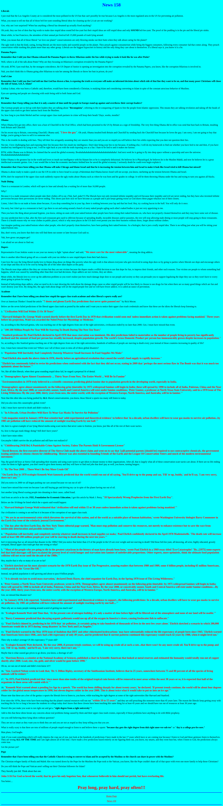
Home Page (111, 796)
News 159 (111, 801)
